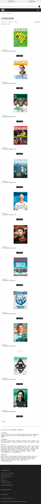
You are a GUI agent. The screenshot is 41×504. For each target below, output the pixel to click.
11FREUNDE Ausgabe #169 (9, 248)
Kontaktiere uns (23, 501)
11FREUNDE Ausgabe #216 (9, 346)
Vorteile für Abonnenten (7, 474)
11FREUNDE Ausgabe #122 (9, 116)
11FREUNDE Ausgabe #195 (9, 313)
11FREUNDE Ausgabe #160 (9, 214)
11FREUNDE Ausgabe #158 (9, 182)
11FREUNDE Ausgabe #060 (9, 83)
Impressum (3, 477)
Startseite (3, 13)
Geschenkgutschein (32, 1)
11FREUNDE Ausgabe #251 (9, 411)
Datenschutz (4, 480)
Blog (2, 501)
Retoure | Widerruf (5, 475)
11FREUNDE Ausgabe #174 (9, 280)
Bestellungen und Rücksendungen (11, 501)
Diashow (37, 21)
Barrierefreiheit (5, 481)
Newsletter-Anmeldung (7, 476)
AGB (2, 479)
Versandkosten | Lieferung (7, 473)
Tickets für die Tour (11, 1)
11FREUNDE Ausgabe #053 (9, 51)
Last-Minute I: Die (11, 0)
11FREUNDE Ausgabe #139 (9, 149)
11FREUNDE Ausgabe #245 (9, 379)
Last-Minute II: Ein (32, 0)
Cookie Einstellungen (6, 482)
